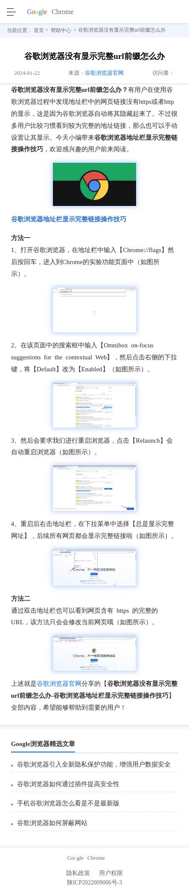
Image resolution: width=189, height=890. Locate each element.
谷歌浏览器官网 (104, 73)
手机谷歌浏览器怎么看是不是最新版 (68, 803)
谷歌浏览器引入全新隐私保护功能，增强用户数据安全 (94, 764)
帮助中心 (61, 30)
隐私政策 (78, 873)
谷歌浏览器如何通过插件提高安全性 (68, 784)
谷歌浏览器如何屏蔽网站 (52, 823)
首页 (39, 30)
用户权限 (111, 873)
